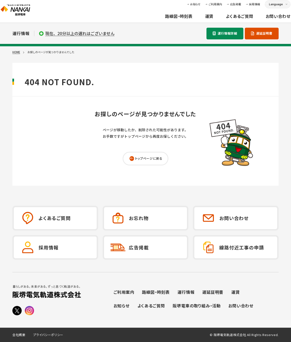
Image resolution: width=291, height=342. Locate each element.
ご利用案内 (203, 7)
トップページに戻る (148, 158)
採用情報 (242, 7)
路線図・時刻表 (167, 20)
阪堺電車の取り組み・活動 (197, 306)
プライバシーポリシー (48, 335)
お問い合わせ (266, 20)
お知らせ (183, 7)
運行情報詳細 (227, 33)
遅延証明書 (264, 33)
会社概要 (18, 335)
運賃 (197, 20)
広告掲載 (223, 7)
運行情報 (185, 292)
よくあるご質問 (227, 20)
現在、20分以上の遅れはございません (80, 33)
